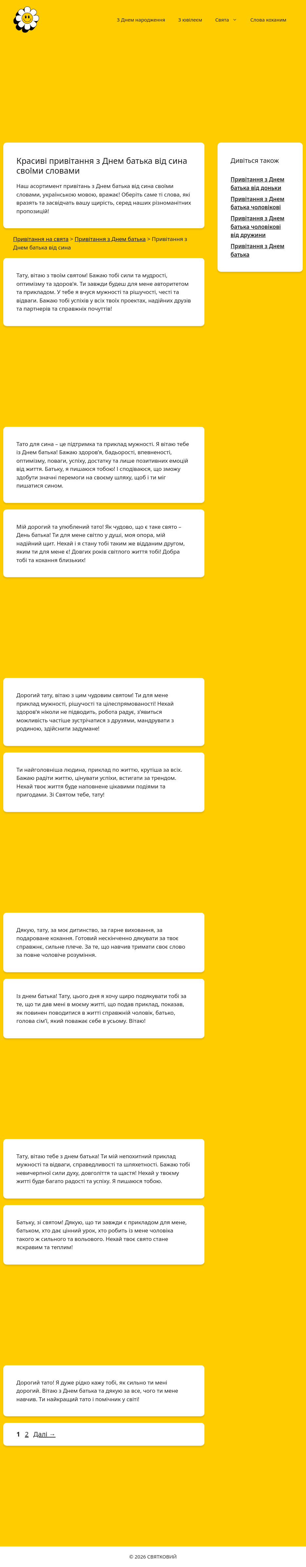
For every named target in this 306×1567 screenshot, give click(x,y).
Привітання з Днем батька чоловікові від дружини (257, 227)
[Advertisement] (153, 87)
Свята (229, 19)
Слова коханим (268, 19)
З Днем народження (141, 19)
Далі (44, 1434)
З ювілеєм (190, 19)
